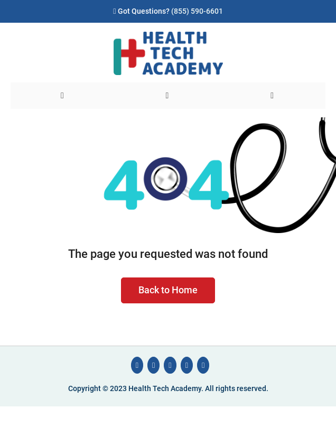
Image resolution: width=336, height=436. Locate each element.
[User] (272, 95)
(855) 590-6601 (197, 11)
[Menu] (63, 95)
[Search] (168, 95)
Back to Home (168, 290)
